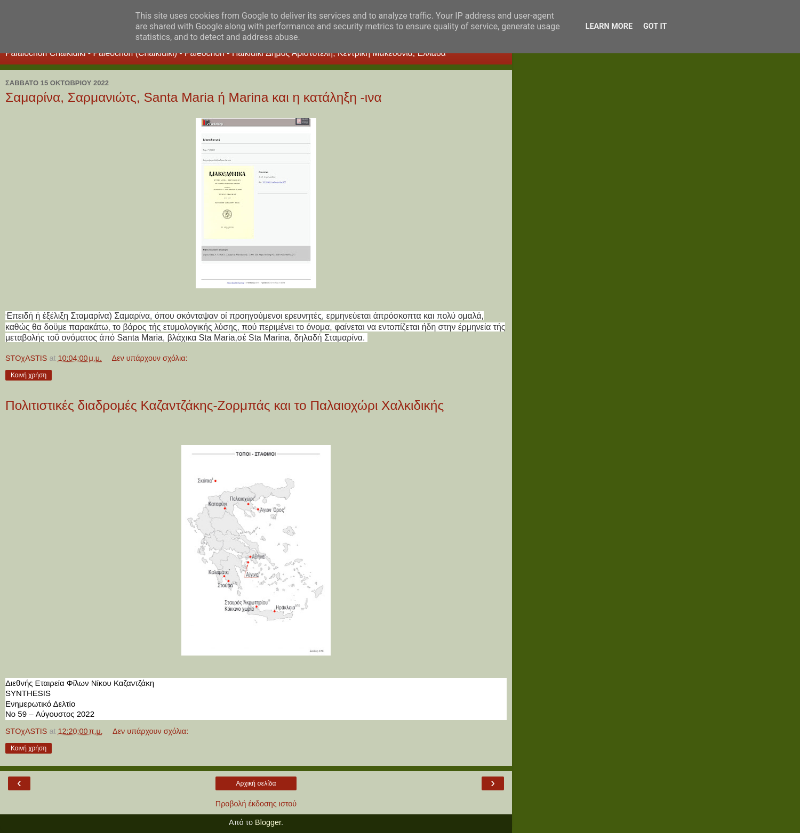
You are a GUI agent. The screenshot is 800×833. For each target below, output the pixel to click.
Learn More (609, 26)
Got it (655, 26)
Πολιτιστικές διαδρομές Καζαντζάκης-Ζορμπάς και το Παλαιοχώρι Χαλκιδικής (224, 405)
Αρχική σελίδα (256, 783)
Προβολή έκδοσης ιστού (256, 803)
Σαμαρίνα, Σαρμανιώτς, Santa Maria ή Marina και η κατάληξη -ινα (193, 97)
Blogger (268, 822)
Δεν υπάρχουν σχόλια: (149, 358)
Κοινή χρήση (28, 375)
